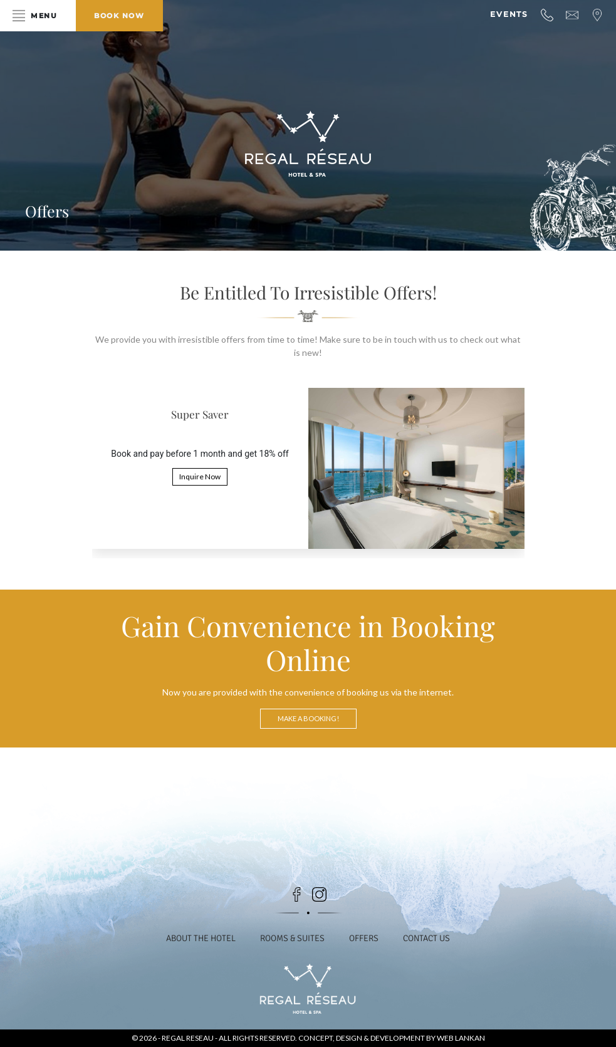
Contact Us (427, 938)
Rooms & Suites (292, 938)
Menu (45, 16)
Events (509, 14)
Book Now (124, 16)
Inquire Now (200, 476)
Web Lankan (461, 1038)
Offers (364, 938)
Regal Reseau (188, 1038)
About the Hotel (200, 938)
